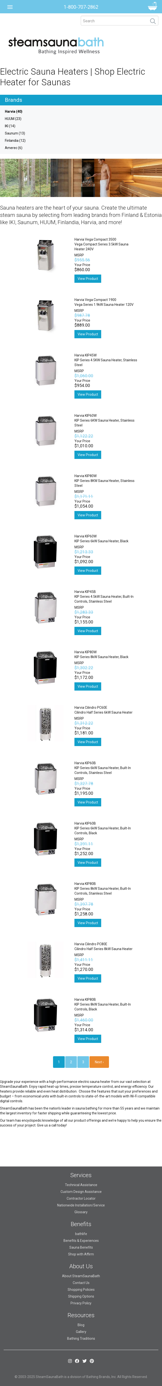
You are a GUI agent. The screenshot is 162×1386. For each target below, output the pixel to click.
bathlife (81, 1234)
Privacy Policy (81, 1303)
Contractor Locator (81, 1198)
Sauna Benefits (81, 1247)
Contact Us (81, 1283)
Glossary (81, 1212)
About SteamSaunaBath (81, 1276)
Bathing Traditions (81, 1338)
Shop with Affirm (81, 1254)
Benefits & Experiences (81, 1241)
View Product (88, 279)
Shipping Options (81, 1296)
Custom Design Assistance (81, 1192)
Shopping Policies (81, 1290)
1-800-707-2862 (81, 7)
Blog (81, 1325)
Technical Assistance (81, 1185)
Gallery (81, 1332)
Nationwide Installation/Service (81, 1205)
